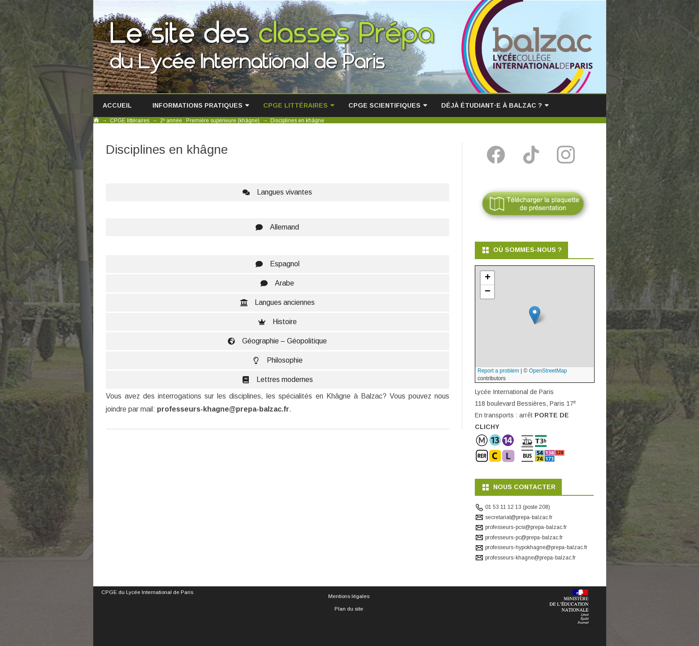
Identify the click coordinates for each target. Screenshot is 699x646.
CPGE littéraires (295, 105)
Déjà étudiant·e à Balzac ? (491, 105)
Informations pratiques (197, 105)
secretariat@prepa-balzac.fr (518, 517)
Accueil (117, 105)
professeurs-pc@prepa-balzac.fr (524, 537)
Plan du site (348, 608)
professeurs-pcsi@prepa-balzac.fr (526, 527)
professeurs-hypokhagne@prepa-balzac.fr (536, 547)
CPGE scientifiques (384, 105)
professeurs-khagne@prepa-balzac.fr (530, 558)
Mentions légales (348, 596)
